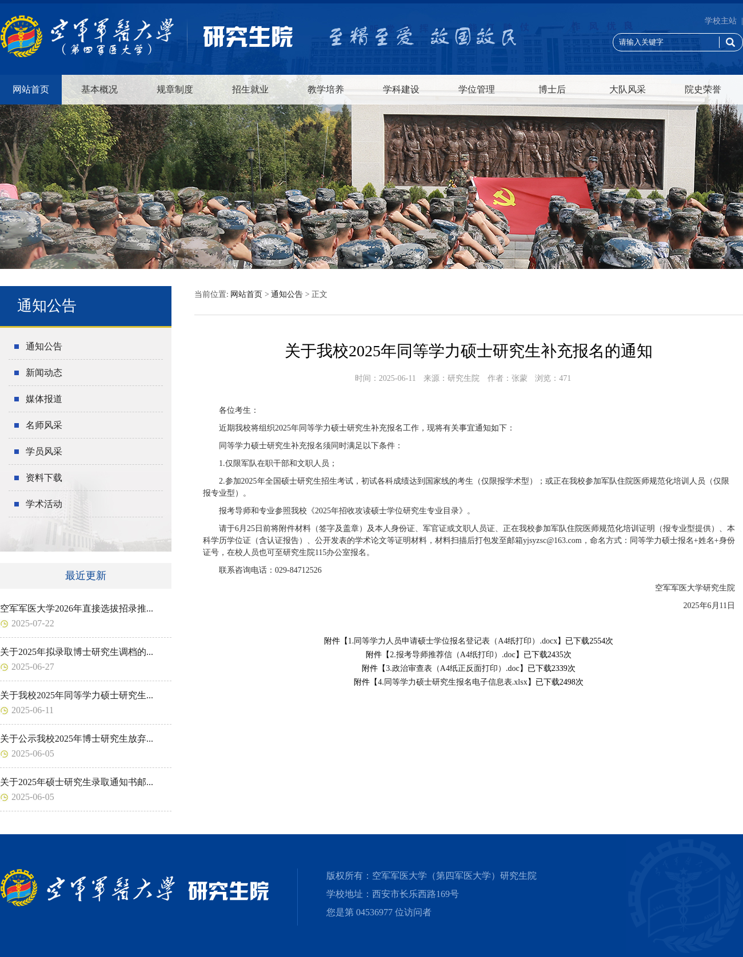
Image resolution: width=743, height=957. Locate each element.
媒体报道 (44, 399)
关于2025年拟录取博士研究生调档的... (76, 652)
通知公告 (44, 346)
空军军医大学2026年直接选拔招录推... (76, 608)
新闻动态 (44, 372)
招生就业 (250, 89)
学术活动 (44, 504)
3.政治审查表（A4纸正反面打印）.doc (452, 668)
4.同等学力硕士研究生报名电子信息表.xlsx (452, 682)
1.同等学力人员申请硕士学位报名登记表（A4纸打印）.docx (452, 641)
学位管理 (476, 89)
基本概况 (99, 89)
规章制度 (175, 89)
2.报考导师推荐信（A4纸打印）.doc (452, 654)
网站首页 (31, 89)
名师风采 (44, 425)
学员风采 (44, 451)
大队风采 (627, 89)
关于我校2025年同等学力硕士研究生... (76, 695)
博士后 (552, 89)
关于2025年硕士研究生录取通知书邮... (76, 782)
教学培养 (325, 89)
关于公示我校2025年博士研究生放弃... (76, 738)
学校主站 (721, 21)
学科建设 (401, 89)
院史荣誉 (703, 89)
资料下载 (44, 477)
